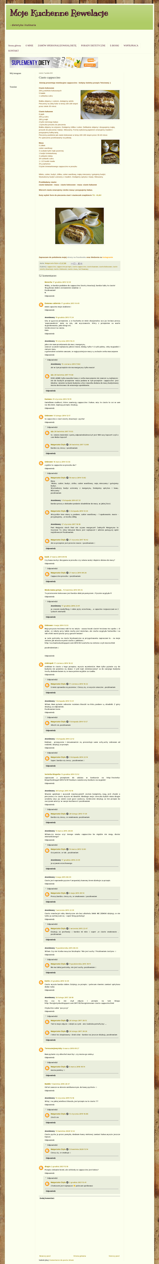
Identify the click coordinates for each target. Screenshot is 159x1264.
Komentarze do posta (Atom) (62, 1260)
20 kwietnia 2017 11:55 (63, 431)
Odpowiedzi (52, 360)
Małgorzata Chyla (58, 445)
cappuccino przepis (64, 267)
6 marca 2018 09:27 (71, 1048)
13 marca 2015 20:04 (64, 831)
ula (52, 375)
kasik (47, 557)
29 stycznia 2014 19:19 (61, 399)
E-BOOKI (114, 45)
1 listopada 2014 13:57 (78, 722)
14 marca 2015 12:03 (77, 849)
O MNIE (29, 45)
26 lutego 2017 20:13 (78, 1020)
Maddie (48, 1084)
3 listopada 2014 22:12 (65, 739)
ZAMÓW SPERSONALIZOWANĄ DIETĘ (57, 45)
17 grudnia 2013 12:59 (62, 282)
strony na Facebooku (76, 257)
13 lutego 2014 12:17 (62, 416)
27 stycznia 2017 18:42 (78, 540)
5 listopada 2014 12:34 (78, 511)
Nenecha (48, 282)
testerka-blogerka (52, 774)
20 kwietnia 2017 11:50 (63, 375)
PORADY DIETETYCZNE (93, 45)
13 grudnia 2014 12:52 (70, 774)
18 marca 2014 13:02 (77, 478)
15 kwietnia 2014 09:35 (73, 590)
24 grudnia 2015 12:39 (59, 981)
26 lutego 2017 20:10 (64, 997)
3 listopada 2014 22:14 (78, 757)
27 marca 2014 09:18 (58, 557)
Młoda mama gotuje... (53, 590)
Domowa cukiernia (52, 303)
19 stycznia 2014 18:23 (65, 341)
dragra (47, 1166)
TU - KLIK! (96, 195)
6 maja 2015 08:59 (63, 877)
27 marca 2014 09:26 (78, 573)
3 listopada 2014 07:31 (71, 500)
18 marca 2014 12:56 (62, 462)
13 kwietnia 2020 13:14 (78, 1149)
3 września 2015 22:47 (78, 928)
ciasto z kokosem (60, 269)
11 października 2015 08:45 (67, 948)
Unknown (49, 416)
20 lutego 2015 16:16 (64, 791)
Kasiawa (48, 399)
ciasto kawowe (92, 267)
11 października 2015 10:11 (80, 964)
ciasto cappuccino (79, 267)
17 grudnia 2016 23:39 (71, 860)
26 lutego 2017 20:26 (78, 1031)
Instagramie (107, 257)
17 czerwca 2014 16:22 (63, 663)
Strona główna (14, 45)
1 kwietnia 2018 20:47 (60, 1084)
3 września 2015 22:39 (65, 910)
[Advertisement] (79, 36)
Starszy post (114, 1256)
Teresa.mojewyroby (53, 1048)
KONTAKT (13, 51)
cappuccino (51, 267)
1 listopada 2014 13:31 (65, 701)
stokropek (49, 663)
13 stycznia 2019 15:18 (65, 1098)
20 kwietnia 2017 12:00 (79, 445)
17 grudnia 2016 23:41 (71, 606)
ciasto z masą (73, 269)
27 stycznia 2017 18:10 (71, 524)
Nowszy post (45, 1256)
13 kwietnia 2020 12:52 (65, 1131)
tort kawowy (83, 269)
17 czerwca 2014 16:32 (78, 684)
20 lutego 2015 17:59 (78, 814)
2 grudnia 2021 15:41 (77, 1182)
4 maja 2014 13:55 (61, 625)
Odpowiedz (49, 296)
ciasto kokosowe (105, 267)
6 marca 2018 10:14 (77, 1067)
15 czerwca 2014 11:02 (71, 364)
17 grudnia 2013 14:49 (70, 303)
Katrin (47, 981)
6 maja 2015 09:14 (76, 893)
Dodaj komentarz (47, 1198)
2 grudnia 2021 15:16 (59, 1166)
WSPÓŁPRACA (131, 45)
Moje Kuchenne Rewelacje (59, 13)
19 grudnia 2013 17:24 (65, 317)
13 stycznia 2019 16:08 (78, 1114)
